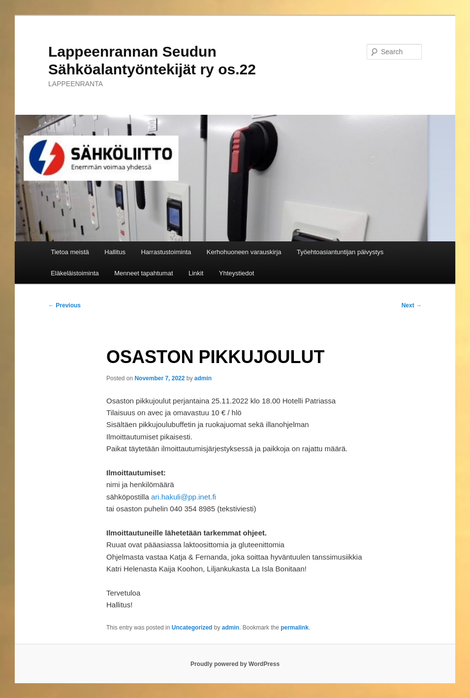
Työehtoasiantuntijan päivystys (340, 252)
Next (412, 305)
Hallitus (114, 252)
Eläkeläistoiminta (75, 273)
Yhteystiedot (236, 273)
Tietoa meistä (70, 252)
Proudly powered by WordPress (235, 664)
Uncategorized (192, 627)
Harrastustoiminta (166, 252)
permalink (295, 627)
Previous (64, 305)
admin (203, 378)
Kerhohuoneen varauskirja (244, 252)
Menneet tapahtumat (143, 273)
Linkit (195, 273)
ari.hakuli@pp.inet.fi (183, 497)
